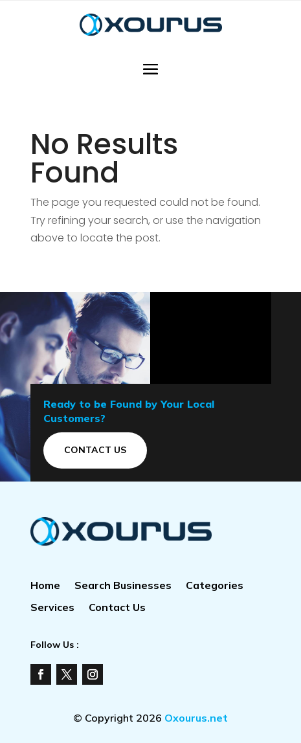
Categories (214, 586)
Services (52, 608)
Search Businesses (123, 586)
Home (45, 586)
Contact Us (95, 450)
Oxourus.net (196, 717)
